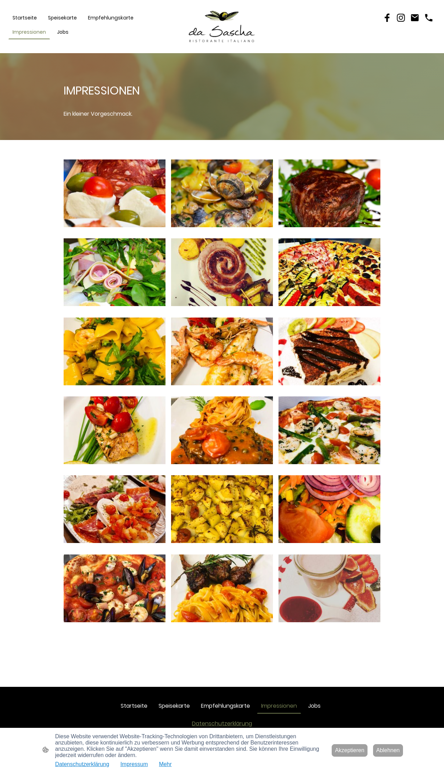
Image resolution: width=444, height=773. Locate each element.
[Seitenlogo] (222, 26)
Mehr (165, 764)
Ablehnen (388, 750)
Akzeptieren (349, 750)
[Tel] (429, 18)
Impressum (134, 764)
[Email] (415, 18)
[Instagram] (401, 18)
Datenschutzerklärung (222, 723)
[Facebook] (387, 18)
